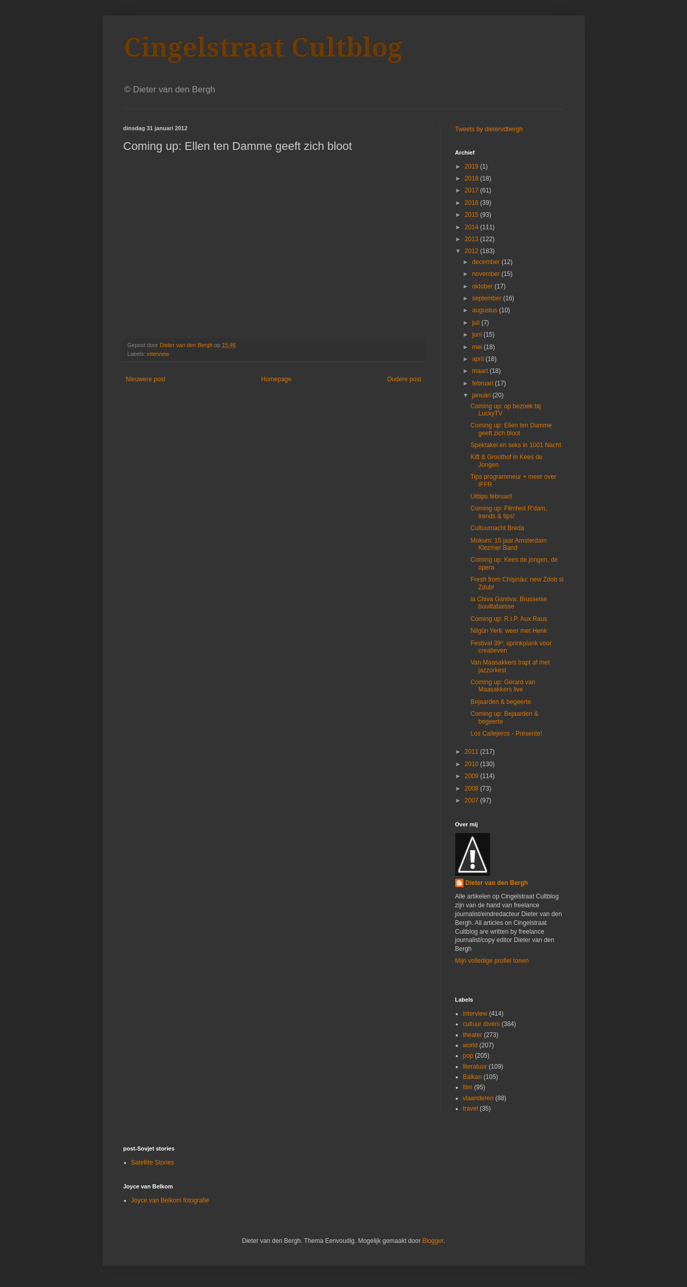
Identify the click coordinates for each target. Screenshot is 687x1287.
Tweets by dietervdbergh (489, 129)
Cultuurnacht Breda (497, 528)
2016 (472, 202)
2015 (472, 214)
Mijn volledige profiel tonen (492, 960)
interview (158, 354)
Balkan (472, 1077)
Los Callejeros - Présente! (506, 733)
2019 (472, 166)
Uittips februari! (491, 496)
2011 (472, 751)
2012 (472, 251)
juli (476, 322)
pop (468, 1055)
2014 (472, 227)
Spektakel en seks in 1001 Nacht (515, 445)
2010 (472, 764)
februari (483, 383)
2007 (472, 800)
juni (477, 334)
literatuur (475, 1066)
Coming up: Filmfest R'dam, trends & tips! (508, 512)
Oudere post (404, 379)
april (478, 359)
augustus (485, 310)
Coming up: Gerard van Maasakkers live (502, 686)
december (486, 262)
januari (482, 395)
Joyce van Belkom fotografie (170, 1200)
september (487, 298)
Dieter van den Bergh (497, 883)
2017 (472, 190)
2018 (472, 178)
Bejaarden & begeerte (500, 701)
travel (470, 1108)
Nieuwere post (146, 379)
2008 (472, 788)
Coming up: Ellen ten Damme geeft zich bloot (511, 429)
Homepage (276, 379)
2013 (472, 239)
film (468, 1087)
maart (480, 371)
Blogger (432, 1240)
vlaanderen (478, 1098)
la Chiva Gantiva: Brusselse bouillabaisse (508, 603)
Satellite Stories (152, 1162)
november (486, 274)
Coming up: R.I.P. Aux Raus (508, 618)
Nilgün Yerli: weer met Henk (508, 630)
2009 (472, 776)
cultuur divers (481, 1024)
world (470, 1045)
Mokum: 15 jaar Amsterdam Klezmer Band (508, 544)
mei (478, 347)
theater (472, 1035)
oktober (483, 286)
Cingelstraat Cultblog (262, 47)
